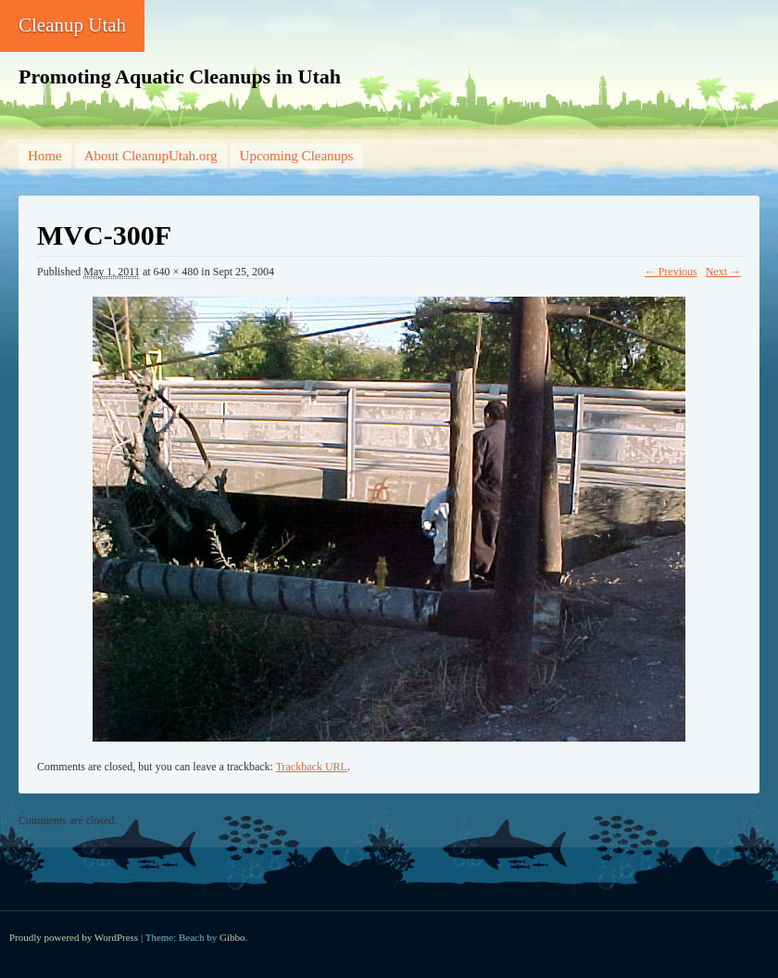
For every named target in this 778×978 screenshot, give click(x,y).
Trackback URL (311, 766)
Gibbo (232, 937)
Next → (723, 271)
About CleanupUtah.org (151, 155)
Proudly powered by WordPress (73, 937)
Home (45, 155)
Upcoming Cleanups (297, 155)
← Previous (671, 271)
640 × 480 (176, 271)
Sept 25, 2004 (243, 271)
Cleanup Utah (72, 25)
